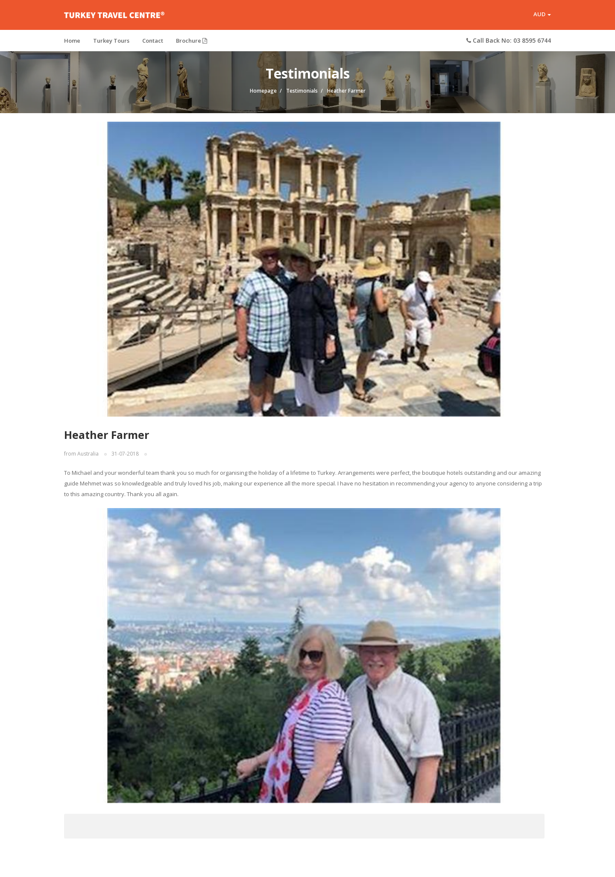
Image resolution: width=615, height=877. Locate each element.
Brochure (191, 40)
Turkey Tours (111, 40)
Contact (152, 40)
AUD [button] (542, 14)
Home (72, 40)
